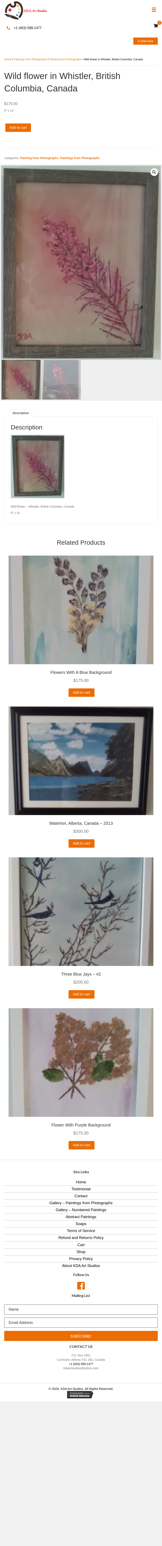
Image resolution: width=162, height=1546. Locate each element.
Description (21, 413)
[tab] (20, 413)
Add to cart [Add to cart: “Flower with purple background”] (81, 1145)
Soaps (81, 1224)
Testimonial (81, 1189)
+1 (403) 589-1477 (28, 28)
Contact (81, 1196)
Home (7, 59)
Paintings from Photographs (30, 59)
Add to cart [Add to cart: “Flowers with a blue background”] (81, 693)
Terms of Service (81, 1231)
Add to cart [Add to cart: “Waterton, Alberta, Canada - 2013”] (81, 843)
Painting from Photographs (66, 59)
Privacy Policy (81, 1259)
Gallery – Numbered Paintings (81, 1210)
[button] (145, 41)
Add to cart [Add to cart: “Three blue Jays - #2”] (81, 994)
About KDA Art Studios (81, 1266)
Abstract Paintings (81, 1217)
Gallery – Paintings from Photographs (80, 1203)
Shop (81, 1252)
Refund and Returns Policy (81, 1238)
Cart (81, 1245)
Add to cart (18, 128)
